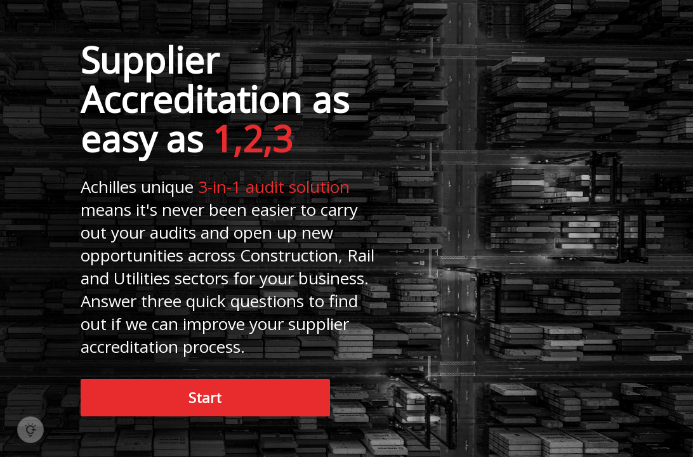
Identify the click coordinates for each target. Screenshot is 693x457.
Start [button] (204, 397)
